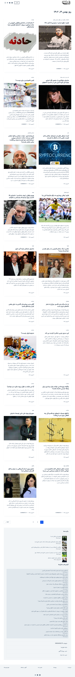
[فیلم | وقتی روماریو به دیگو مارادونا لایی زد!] (55, 210)
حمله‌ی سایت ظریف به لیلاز (54, 558)
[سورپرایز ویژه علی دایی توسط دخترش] (20, 428)
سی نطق (60, 20)
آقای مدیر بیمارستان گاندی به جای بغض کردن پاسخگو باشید (21, 305)
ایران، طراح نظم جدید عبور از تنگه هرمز (59, 621)
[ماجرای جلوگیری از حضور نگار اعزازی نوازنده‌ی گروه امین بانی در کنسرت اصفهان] (55, 97)
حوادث (32, 20)
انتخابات (67, 20)
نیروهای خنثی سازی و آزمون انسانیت (59, 628)
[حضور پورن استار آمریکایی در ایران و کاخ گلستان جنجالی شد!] (20, 486)
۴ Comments (24, 237)
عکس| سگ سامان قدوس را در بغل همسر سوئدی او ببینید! (55, 250)
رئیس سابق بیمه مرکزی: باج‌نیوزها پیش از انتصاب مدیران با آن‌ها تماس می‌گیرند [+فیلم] (47, 574)
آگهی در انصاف (24, 667)
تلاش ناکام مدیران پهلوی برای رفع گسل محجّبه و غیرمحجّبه (54, 577)
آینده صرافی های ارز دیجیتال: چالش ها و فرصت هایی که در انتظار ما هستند (56, 137)
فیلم (54, 20)
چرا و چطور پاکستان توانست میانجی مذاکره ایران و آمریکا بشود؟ (53, 601)
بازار (68, 133)
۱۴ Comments (23, 512)
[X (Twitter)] (12, 2)
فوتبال (65, 192)
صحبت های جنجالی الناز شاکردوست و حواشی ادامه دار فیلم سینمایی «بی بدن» (56, 470)
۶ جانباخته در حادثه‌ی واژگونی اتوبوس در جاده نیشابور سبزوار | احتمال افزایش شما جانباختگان (21, 25)
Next (7, 522)
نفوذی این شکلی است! (56, 536)
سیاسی (56, 20)
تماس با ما (40, 667)
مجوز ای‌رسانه (6, 667)
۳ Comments (24, 184)
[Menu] (5, 2)
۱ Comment (59, 68)
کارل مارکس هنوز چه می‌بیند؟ (61, 618)
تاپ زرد (67, 77)
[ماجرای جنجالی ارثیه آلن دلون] (20, 263)
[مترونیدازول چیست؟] (20, 348)
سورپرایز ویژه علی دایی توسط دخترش (22, 413)
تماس (17, 3)
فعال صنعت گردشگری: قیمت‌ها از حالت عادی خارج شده (48, 542)
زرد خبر (64, 77)
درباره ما (69, 667)
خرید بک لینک (63, 655)
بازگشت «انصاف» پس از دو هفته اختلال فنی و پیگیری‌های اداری (46, 547)
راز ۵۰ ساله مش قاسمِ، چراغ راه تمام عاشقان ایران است (57, 305)
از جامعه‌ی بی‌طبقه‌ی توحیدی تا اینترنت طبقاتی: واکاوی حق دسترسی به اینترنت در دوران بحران (46, 625)
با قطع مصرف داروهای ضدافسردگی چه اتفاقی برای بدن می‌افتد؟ (56, 414)
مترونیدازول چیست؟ (27, 333)
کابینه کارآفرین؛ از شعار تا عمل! (61, 587)
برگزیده (63, 20)
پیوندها (55, 667)
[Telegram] (7, 2)
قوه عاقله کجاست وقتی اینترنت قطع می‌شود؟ (57, 608)
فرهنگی (67, 301)
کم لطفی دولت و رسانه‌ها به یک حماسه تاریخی (57, 632)
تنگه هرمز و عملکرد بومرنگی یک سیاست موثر (57, 584)
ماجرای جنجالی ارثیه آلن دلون (24, 249)
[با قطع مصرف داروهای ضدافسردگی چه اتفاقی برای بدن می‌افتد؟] (55, 430)
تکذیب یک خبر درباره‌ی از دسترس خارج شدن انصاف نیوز (48, 553)
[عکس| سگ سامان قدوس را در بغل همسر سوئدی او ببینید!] (55, 265)
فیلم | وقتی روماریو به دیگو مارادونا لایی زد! (55, 195)
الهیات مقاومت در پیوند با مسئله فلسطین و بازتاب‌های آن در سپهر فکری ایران (49, 611)
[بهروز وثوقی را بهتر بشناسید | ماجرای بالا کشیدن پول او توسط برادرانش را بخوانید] (20, 212)
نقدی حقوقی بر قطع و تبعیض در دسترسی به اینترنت (55, 598)
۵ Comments (58, 124)
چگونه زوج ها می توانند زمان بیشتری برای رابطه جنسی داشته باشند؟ (55, 387)
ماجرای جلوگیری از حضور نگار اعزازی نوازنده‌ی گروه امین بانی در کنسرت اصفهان (55, 81)
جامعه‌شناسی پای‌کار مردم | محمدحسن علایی (57, 604)
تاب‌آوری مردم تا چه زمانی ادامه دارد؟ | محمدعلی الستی (55, 571)
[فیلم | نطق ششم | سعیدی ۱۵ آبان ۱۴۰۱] (55, 38)
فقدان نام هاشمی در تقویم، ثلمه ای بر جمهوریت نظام (55, 591)
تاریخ (68, 192)
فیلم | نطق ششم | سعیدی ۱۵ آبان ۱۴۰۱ (57, 23)
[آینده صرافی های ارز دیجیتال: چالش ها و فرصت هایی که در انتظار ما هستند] (55, 153)
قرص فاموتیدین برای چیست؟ (25, 80)
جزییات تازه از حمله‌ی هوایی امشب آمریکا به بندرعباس (55, 581)
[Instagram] (9, 2)
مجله (61, 77)
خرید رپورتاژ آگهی (63, 651)
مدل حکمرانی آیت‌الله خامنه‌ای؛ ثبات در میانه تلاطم (56, 635)
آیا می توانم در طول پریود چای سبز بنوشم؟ (20, 386)
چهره (33, 192)
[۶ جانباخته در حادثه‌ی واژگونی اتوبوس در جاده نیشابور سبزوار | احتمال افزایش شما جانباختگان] (20, 42)
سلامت (32, 77)
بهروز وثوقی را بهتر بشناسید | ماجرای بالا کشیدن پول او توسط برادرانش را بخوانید (21, 196)
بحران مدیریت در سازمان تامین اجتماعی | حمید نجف (55, 615)
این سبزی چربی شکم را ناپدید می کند (57, 333)
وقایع (33, 466)
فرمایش (29, 133)
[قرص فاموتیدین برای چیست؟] (20, 95)
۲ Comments (58, 512)
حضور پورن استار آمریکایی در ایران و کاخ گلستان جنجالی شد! (21, 470)
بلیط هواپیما (64, 647)
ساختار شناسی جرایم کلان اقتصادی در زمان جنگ (56, 594)
